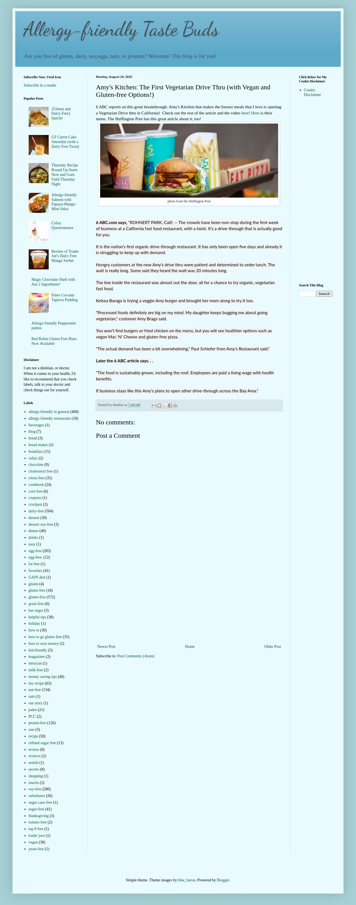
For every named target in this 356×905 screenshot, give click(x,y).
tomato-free (38, 822)
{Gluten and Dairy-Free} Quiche (61, 113)
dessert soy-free (41, 524)
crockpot (35, 504)
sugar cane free (40, 802)
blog (32, 431)
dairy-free (36, 511)
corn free (36, 491)
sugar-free (36, 809)
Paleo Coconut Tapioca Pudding (64, 297)
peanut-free (37, 723)
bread (33, 438)
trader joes (37, 835)
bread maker (38, 445)
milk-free (36, 670)
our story (36, 703)
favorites (35, 571)
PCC (32, 716)
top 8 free (36, 829)
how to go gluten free (45, 637)
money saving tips (43, 677)
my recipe (36, 683)
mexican (35, 663)
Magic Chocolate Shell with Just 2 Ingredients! (53, 281)
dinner (34, 531)
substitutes (37, 796)
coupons (35, 498)
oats (32, 696)
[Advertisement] (189, 601)
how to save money (44, 643)
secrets (34, 769)
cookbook (36, 485)
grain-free (36, 604)
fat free (34, 564)
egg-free (35, 551)
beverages (36, 425)
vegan (33, 842)
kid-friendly (38, 650)
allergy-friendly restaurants (50, 418)
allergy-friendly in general (49, 412)
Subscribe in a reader (40, 85)
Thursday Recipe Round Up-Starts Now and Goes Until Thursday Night (64, 174)
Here (255, 112)
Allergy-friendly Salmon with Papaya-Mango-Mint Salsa (64, 202)
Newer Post (106, 647)
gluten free (37, 590)
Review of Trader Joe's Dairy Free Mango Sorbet (65, 256)
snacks (34, 783)
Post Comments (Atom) (135, 656)
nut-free (35, 690)
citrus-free (37, 478)
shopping (36, 776)
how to (34, 630)
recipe (33, 736)
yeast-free (36, 849)
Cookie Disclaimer (312, 92)
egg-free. (36, 557)
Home (190, 647)
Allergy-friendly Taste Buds (121, 29)
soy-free (35, 789)
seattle (34, 763)
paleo (33, 710)
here (244, 112)
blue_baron (187, 880)
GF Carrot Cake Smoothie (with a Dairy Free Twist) (65, 142)
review (34, 749)
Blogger (223, 880)
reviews (35, 756)
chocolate (36, 465)
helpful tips (37, 617)
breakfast (36, 451)
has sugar (36, 610)
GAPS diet (37, 577)
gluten (33, 584)
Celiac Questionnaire (62, 225)
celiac (33, 458)
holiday (34, 623)
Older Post (272, 647)
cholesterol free (41, 471)
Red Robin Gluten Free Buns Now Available (54, 341)
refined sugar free (42, 743)
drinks (33, 537)
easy (32, 544)
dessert (34, 518)
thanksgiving (39, 816)
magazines (37, 657)
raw (31, 729)
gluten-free (37, 597)
